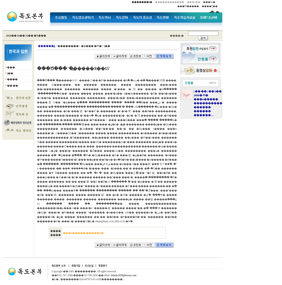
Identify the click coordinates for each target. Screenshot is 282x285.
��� (11, 67)
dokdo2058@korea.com (123, 275)
